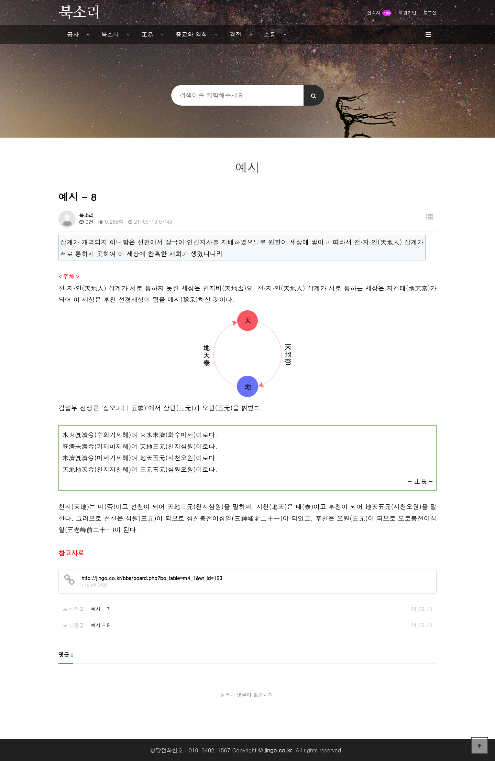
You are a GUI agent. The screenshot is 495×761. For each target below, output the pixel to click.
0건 (86, 221)
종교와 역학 (191, 34)
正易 (147, 34)
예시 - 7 (100, 608)
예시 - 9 (100, 625)
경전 (236, 34)
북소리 (110, 34)
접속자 (379, 12)
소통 (270, 34)
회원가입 (407, 12)
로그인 (430, 12)
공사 (73, 34)
